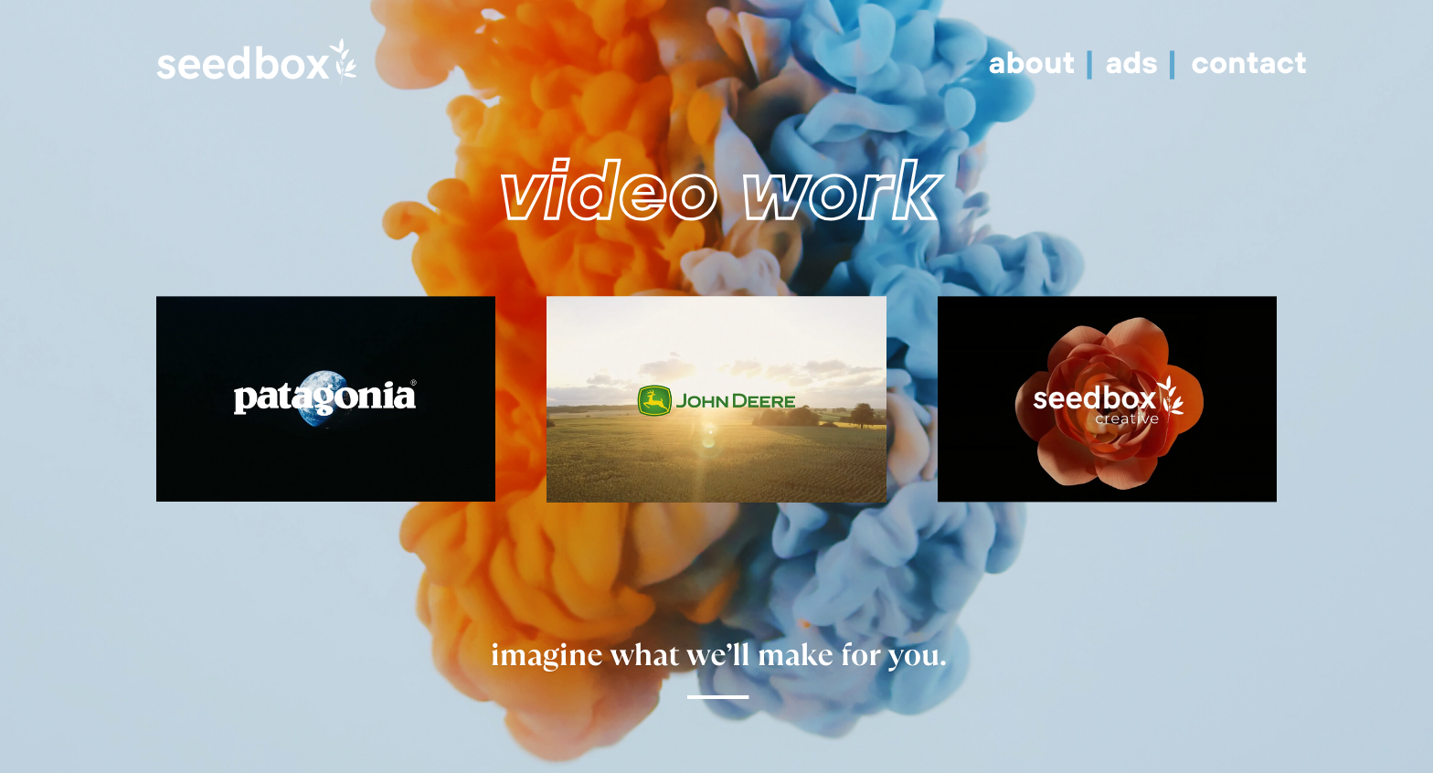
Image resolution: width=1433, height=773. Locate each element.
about (1036, 61)
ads (1135, 61)
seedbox (243, 65)
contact (1249, 61)
